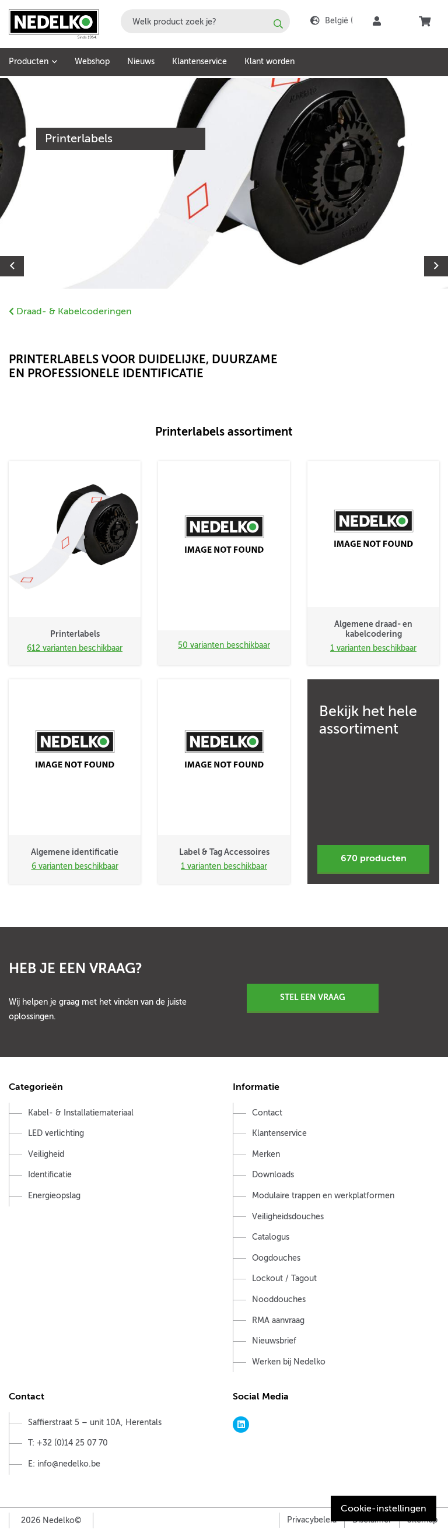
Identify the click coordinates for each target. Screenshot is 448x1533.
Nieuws (141, 61)
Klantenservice (199, 61)
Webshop (92, 61)
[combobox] (205, 21)
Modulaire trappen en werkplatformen (323, 1195)
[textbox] (205, 21)
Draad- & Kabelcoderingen (70, 311)
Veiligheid (46, 1154)
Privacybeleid (312, 1520)
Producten (28, 61)
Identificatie (50, 1174)
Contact (267, 1112)
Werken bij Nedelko (289, 1361)
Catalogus (270, 1237)
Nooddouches (279, 1299)
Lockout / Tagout (284, 1278)
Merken (266, 1154)
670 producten (374, 858)
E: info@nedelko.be (64, 1464)
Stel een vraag (312, 997)
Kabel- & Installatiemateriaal (81, 1112)
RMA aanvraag (278, 1320)
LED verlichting (56, 1133)
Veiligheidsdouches (288, 1216)
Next (436, 266)
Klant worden (269, 61)
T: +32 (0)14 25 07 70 (68, 1443)
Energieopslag (54, 1195)
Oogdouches (276, 1258)
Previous (12, 266)
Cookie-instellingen (383, 1508)
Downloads (273, 1174)
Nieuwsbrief (274, 1340)
